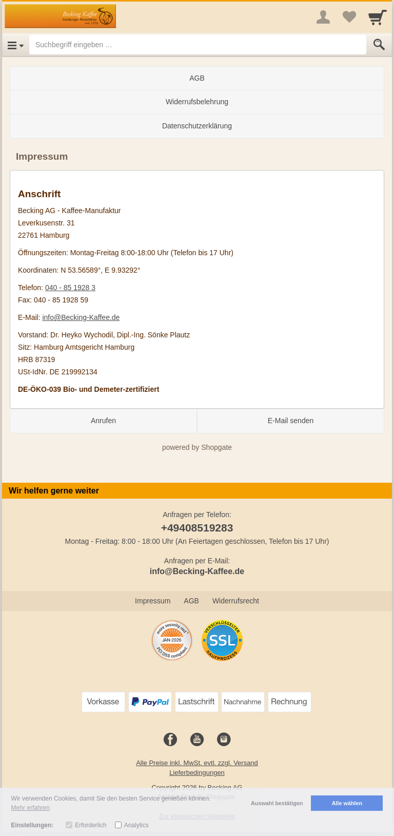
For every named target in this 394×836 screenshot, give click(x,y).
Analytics (136, 825)
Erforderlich (90, 825)
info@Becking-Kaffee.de (81, 317)
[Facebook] (170, 740)
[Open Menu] (16, 44)
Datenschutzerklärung (197, 126)
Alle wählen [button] (347, 803)
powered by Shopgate (197, 447)
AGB (197, 78)
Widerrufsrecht (235, 601)
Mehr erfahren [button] (30, 807)
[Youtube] (197, 740)
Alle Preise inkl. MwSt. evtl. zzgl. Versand (197, 763)
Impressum (152, 601)
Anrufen (103, 420)
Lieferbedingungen (197, 772)
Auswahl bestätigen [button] (277, 803)
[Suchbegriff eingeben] (197, 44)
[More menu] (323, 17)
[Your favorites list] (349, 17)
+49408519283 (197, 528)
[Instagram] (223, 740)
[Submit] (379, 44)
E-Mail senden (291, 420)
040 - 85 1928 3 (70, 287)
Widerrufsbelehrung (197, 102)
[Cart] (377, 17)
